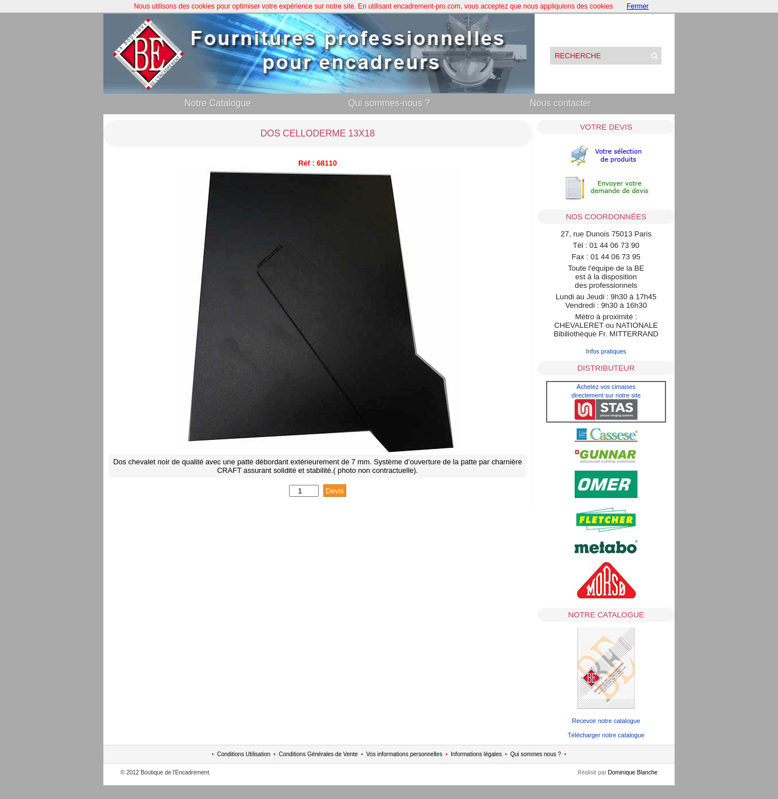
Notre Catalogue (218, 103)
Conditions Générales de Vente (318, 754)
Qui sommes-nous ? (389, 103)
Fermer (638, 6)
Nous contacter (560, 103)
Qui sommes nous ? (535, 754)
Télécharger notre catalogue (606, 735)
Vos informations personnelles (404, 754)
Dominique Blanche (632, 772)
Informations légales (476, 754)
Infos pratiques (606, 351)
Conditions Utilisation (243, 754)
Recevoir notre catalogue (606, 720)
